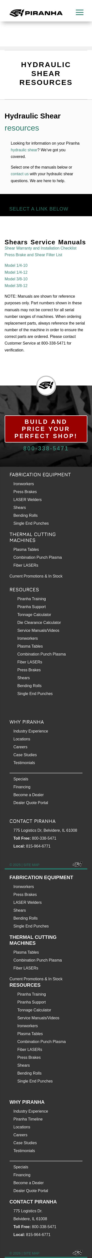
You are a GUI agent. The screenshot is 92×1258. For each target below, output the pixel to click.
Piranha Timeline (28, 1119)
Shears (19, 507)
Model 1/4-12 (16, 272)
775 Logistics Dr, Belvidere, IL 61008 (45, 830)
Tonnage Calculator (34, 615)
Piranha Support (31, 607)
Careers (20, 747)
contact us (20, 174)
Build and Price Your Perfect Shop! (46, 428)
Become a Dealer (28, 795)
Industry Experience (30, 731)
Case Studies (25, 755)
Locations (21, 739)
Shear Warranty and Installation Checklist (41, 248)
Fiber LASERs (25, 565)
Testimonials (24, 763)
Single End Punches (31, 523)
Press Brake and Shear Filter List (33, 255)
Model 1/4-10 (16, 265)
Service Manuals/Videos (38, 630)
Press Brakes (25, 492)
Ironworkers (23, 484)
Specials (20, 779)
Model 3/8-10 (16, 279)
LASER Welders (27, 500)
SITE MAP (31, 865)
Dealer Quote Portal (30, 803)
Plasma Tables (26, 549)
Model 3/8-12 (16, 286)
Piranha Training (31, 599)
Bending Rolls (25, 515)
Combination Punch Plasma (37, 557)
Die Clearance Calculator (39, 622)
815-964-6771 (38, 846)
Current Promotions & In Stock (36, 979)
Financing (21, 787)
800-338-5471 (46, 448)
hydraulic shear (24, 150)
